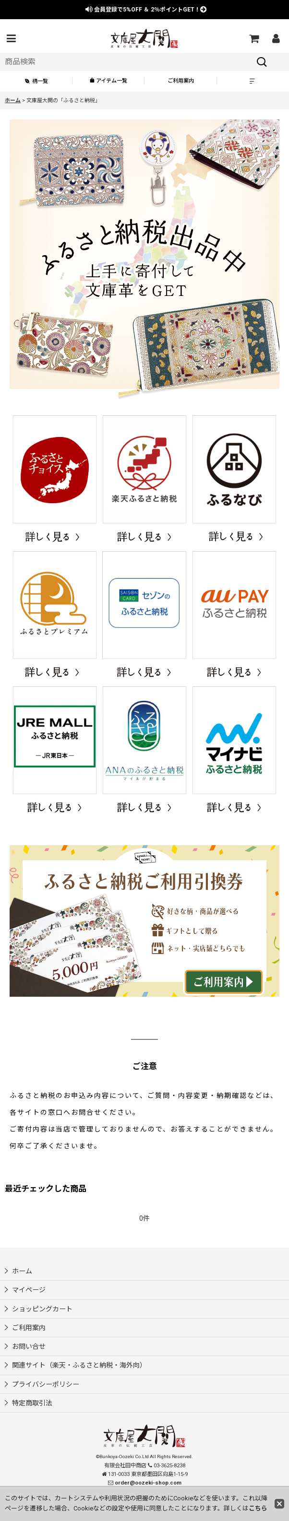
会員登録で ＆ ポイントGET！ (146, 9)
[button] (11, 38)
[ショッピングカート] (253, 38)
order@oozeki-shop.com (148, 1483)
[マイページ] (275, 38)
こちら (258, 1508)
